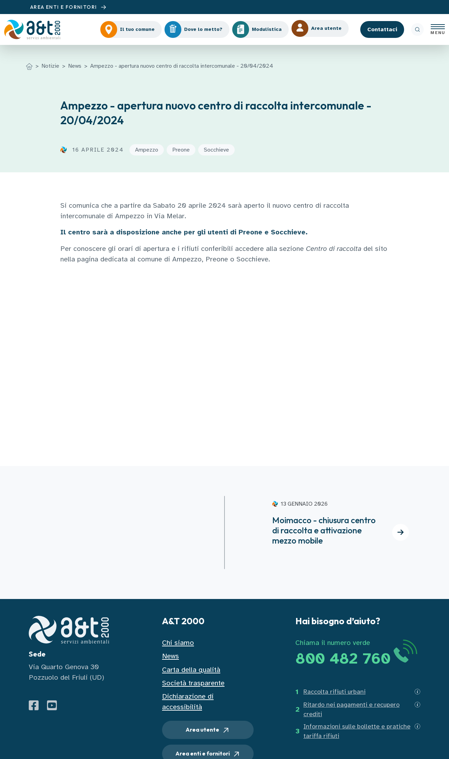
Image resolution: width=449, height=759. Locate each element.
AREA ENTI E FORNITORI (69, 7)
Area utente (208, 730)
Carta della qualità (191, 669)
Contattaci (382, 29)
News (74, 65)
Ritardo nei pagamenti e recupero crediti (351, 709)
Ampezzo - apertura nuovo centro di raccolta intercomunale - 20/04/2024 (181, 65)
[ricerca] (417, 29)
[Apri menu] (438, 29)
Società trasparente (193, 683)
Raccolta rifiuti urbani (334, 691)
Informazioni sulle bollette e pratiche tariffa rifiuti (356, 731)
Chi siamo (178, 642)
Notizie (50, 65)
